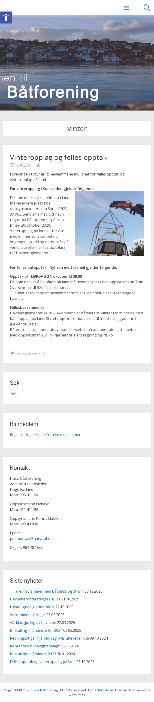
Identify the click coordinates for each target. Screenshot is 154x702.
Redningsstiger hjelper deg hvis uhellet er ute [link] (49, 638)
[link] (6, 17)
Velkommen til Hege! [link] (27, 614)
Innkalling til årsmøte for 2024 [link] (36, 630)
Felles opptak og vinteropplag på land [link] (42, 661)
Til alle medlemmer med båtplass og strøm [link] (47, 591)
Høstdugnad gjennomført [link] (32, 606)
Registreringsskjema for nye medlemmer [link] (45, 434)
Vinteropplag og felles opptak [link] (58, 157)
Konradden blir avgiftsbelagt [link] (35, 646)
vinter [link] (42, 353)
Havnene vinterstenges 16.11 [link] (35, 599)
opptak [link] (32, 353)
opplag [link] (21, 353)
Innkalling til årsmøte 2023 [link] (33, 653)
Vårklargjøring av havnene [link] (33, 622)
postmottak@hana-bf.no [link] (31, 538)
